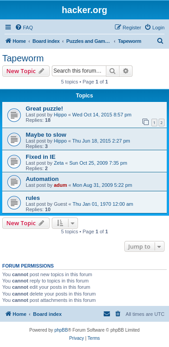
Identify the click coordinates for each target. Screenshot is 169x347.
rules (33, 197)
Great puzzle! (44, 108)
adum (60, 185)
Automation (42, 179)
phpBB (61, 330)
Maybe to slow (46, 134)
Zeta (59, 163)
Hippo (60, 114)
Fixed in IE (40, 156)
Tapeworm (23, 58)
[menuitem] (24, 27)
